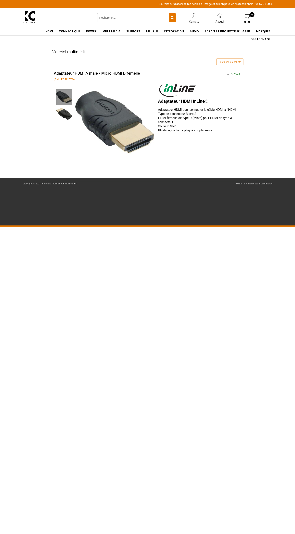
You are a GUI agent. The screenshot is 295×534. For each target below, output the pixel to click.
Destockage (261, 39)
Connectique (69, 31)
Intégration (174, 31)
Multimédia (111, 31)
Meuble (152, 31)
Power (91, 31)
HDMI (49, 31)
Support (133, 31)
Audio (194, 31)
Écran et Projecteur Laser (227, 31)
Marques (263, 31)
